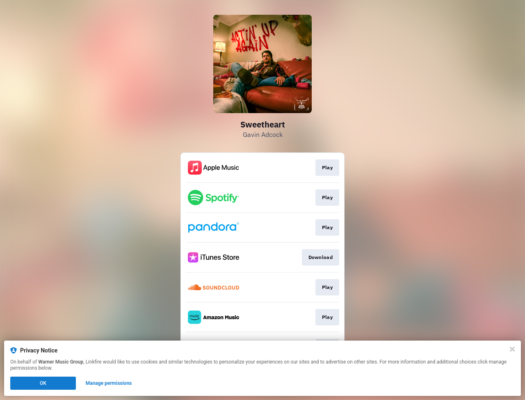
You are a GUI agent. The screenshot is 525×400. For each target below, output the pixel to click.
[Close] (512, 349)
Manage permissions (109, 383)
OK (43, 383)
